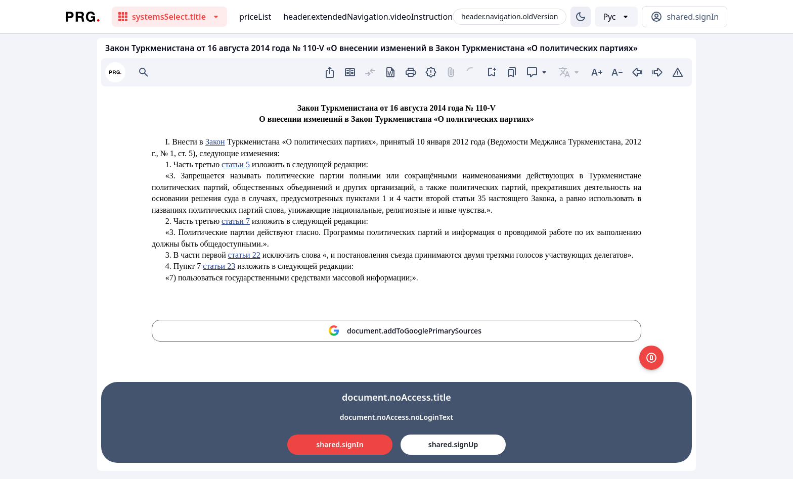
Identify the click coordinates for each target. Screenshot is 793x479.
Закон (215, 141)
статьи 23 (219, 266)
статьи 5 (236, 164)
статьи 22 (244, 255)
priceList (255, 16)
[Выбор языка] (616, 17)
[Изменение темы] (580, 17)
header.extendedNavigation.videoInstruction (368, 16)
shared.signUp (453, 444)
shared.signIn (339, 444)
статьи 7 (236, 221)
